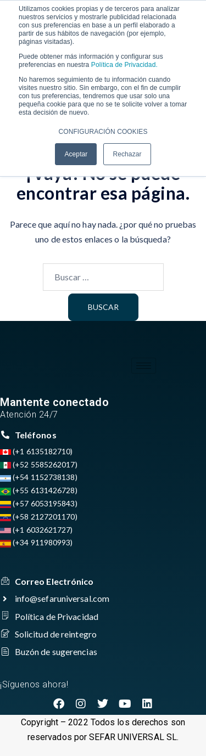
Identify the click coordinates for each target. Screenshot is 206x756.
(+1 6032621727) (36, 529)
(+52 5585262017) (38, 464)
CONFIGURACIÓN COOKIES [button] (102, 132)
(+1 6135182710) (36, 451)
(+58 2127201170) (38, 516)
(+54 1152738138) (38, 477)
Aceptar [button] (75, 154)
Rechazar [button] (127, 154)
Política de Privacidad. (123, 65)
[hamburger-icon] (143, 366)
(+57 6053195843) (38, 503)
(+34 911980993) (36, 542)
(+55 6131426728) (38, 490)
